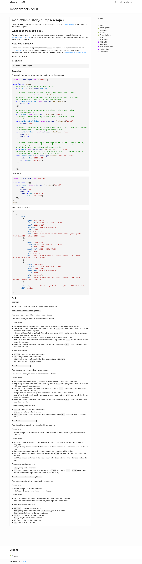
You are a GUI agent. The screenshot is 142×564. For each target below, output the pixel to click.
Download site (17, 50)
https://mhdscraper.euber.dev (75, 52)
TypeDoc (25, 561)
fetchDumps (104, 44)
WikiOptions (104, 40)
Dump (102, 25)
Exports (100, 18)
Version (102, 32)
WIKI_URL (103, 42)
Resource (103, 30)
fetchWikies (104, 51)
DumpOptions (105, 28)
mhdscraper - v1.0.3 (17, 2)
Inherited (129, 2)
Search (115, 2)
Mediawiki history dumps (21, 37)
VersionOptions (105, 35)
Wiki (101, 37)
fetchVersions (104, 49)
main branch (69, 24)
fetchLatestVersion (106, 47)
